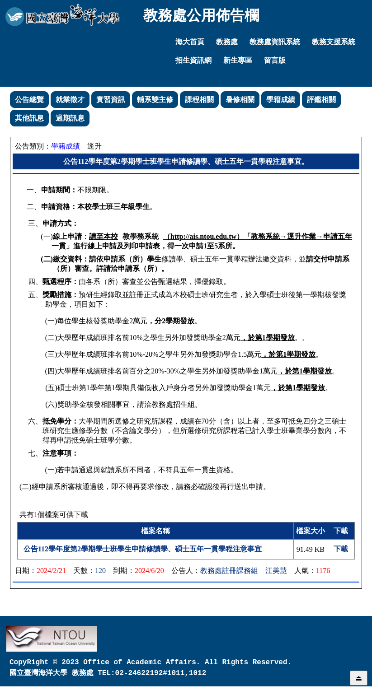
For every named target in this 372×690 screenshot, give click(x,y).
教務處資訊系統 (275, 42)
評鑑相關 (321, 99)
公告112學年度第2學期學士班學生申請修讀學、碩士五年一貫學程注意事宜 (143, 549)
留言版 (275, 60)
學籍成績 (280, 99)
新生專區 (237, 60)
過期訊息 (70, 118)
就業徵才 (70, 99)
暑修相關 (240, 99)
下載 (341, 549)
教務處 (227, 42)
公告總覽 (29, 99)
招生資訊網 (193, 60)
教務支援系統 (333, 42)
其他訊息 (29, 118)
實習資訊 (110, 99)
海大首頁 (189, 42)
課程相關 (199, 99)
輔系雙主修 (155, 99)
